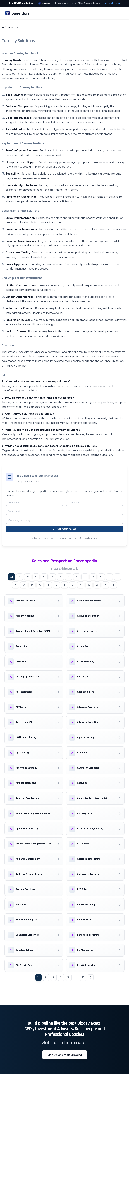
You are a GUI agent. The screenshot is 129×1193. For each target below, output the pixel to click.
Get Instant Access (64, 528)
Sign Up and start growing (64, 1064)
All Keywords (10, 27)
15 (83, 987)
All (12, 577)
